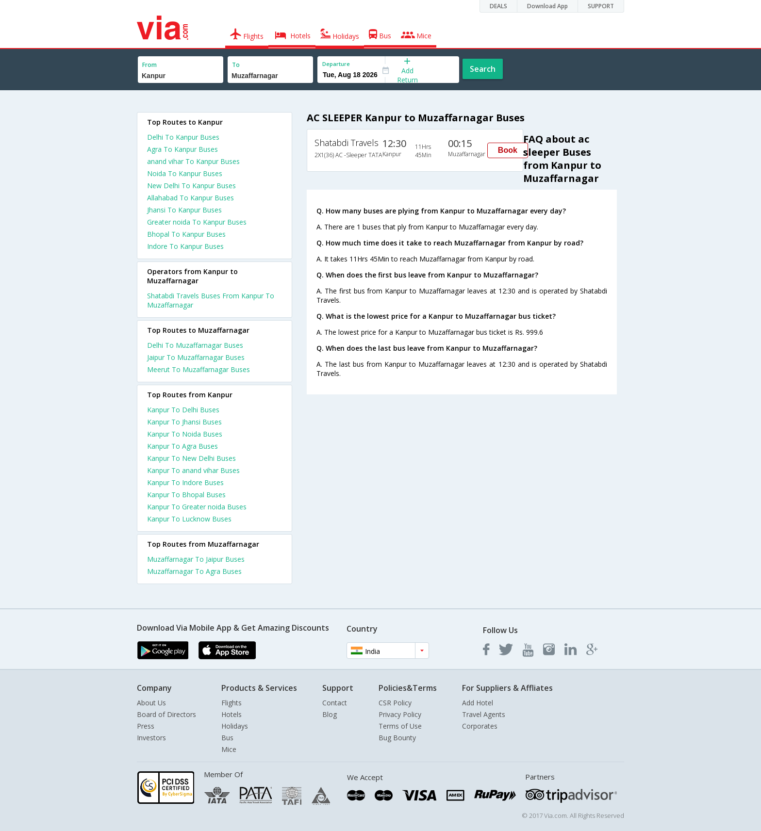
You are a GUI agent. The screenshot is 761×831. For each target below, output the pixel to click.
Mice (228, 749)
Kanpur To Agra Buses (182, 446)
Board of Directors (166, 714)
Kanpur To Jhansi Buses (184, 421)
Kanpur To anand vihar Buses (193, 470)
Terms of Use (400, 726)
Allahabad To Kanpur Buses (190, 197)
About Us (151, 702)
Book (507, 150)
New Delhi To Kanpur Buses (191, 185)
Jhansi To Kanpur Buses (184, 209)
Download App (547, 6)
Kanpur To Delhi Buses (183, 409)
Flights (231, 702)
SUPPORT (601, 6)
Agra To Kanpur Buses (182, 149)
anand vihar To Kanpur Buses (193, 161)
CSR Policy (395, 702)
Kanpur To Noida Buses (184, 434)
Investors (151, 737)
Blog (329, 714)
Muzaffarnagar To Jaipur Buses (196, 559)
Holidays (234, 726)
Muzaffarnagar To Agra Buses (194, 571)
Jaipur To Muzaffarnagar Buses (196, 357)
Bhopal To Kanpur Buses (186, 234)
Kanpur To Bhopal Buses (186, 494)
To (236, 65)
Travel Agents (483, 714)
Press (145, 726)
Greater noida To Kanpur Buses (197, 222)
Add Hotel (477, 702)
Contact (334, 702)
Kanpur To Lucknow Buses (189, 518)
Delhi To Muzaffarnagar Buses (195, 345)
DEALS (498, 6)
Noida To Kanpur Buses (184, 173)
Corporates (479, 726)
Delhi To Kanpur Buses (183, 137)
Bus (227, 737)
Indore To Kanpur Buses (185, 246)
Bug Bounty (397, 737)
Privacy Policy (400, 714)
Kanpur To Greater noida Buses (197, 506)
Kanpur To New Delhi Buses (191, 458)
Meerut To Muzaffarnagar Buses (198, 369)
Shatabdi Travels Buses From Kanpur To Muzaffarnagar (210, 300)
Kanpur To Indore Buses (185, 482)
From (149, 65)
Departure (336, 63)
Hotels (231, 714)
